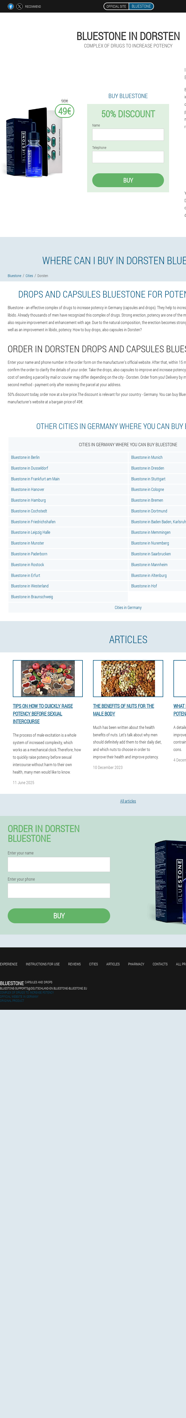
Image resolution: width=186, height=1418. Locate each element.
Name (96, 125)
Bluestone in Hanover (27, 489)
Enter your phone (21, 879)
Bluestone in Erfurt (25, 575)
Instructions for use (43, 964)
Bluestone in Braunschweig (32, 596)
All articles (128, 801)
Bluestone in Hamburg (28, 500)
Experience (8, 964)
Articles (113, 964)
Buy (128, 180)
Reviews (74, 964)
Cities (93, 964)
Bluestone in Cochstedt (29, 510)
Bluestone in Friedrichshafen (33, 521)
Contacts (160, 964)
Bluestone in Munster (27, 543)
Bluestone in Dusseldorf (29, 468)
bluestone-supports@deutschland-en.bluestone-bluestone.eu (43, 988)
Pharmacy (136, 964)
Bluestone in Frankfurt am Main (35, 478)
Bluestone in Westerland (30, 585)
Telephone (99, 147)
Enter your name (21, 853)
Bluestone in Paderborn (29, 553)
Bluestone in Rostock (27, 564)
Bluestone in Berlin (25, 457)
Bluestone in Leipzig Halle (30, 532)
